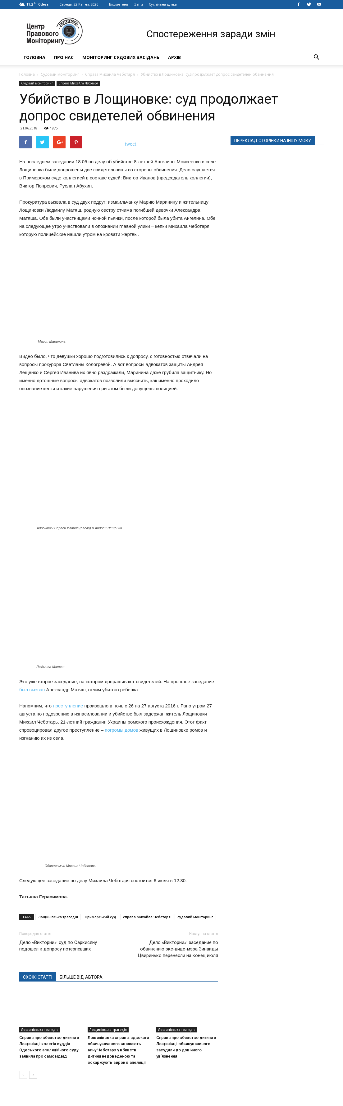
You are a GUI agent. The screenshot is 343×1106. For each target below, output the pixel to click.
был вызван (32, 689)
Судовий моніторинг (60, 74)
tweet (130, 144)
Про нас (64, 57)
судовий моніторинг (195, 916)
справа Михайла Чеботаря (147, 916)
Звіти (138, 4)
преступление (68, 705)
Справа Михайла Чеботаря (110, 74)
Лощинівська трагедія (58, 916)
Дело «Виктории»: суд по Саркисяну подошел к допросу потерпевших (58, 946)
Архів (174, 57)
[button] (316, 57)
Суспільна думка (163, 4)
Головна (34, 57)
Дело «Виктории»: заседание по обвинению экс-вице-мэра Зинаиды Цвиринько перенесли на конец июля (178, 949)
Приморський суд (100, 916)
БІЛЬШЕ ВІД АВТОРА (81, 977)
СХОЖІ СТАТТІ (37, 977)
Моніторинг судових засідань (120, 57)
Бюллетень (118, 4)
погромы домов (121, 730)
